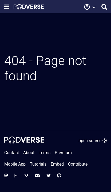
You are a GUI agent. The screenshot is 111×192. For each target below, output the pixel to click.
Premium (63, 152)
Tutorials (38, 164)
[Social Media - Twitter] (48, 175)
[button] (90, 7)
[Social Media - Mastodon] (6, 175)
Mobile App (15, 164)
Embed (57, 164)
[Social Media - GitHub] (59, 175)
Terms (44, 152)
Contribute (78, 164)
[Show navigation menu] (6, 7)
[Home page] (29, 7)
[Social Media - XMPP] (26, 175)
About (28, 152)
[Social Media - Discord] (37, 175)
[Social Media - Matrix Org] (16, 175)
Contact (11, 152)
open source (92, 140)
